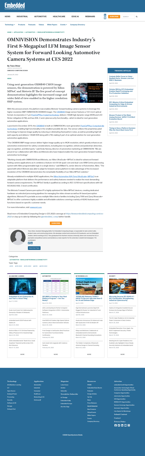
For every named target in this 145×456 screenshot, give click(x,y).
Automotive (40, 17)
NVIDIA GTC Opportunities (122, 402)
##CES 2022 (43, 266)
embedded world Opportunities (123, 384)
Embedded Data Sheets (94, 387)
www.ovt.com (36, 207)
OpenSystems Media (75, 435)
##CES (35, 266)
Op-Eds (89, 397)
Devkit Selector (92, 406)
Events (89, 418)
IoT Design (64, 397)
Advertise (118, 381)
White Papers (52, 25)
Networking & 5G (39, 397)
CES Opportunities (119, 399)
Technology (12, 381)
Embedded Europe (66, 403)
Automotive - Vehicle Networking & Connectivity (28, 260)
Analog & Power (12, 394)
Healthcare (59, 17)
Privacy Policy (119, 421)
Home (9, 32)
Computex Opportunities (121, 393)
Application (18, 32)
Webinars (90, 17)
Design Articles (92, 394)
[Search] (128, 17)
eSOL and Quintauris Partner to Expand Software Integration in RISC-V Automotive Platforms (55, 310)
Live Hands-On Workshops (122, 411)
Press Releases (92, 403)
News (89, 400)
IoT (8, 387)
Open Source (11, 391)
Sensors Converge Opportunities (124, 405)
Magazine (65, 381)
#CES (11, 266)
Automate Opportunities (121, 408)
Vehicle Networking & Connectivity (50, 32)
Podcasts (31, 25)
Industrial (22, 17)
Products (21, 25)
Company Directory (77, 25)
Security (9, 400)
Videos (41, 25)
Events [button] (63, 25)
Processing (10, 397)
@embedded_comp (49, 217)
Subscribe (114, 16)
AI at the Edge (65, 406)
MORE (22, 354)
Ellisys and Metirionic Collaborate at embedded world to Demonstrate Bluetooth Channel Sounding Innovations (88, 333)
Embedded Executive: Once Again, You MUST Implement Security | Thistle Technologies (121, 331)
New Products (91, 409)
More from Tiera (34, 248)
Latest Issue (64, 384)
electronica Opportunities (122, 396)
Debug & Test (11, 409)
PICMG (89, 384)
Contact (117, 418)
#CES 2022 (18, 266)
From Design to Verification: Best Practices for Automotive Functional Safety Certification (55, 333)
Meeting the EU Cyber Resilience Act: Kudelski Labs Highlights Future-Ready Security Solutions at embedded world (121, 343)
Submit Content (120, 414)
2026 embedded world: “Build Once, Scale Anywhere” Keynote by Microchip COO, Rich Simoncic (22, 343)
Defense (37, 400)
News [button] (7, 17)
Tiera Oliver (15, 66)
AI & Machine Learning (14, 384)
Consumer (37, 391)
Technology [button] (10, 25)
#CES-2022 (27, 266)
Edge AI (75, 17)
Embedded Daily (66, 400)
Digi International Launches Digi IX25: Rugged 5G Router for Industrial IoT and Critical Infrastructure (88, 310)
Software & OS (11, 403)
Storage (9, 406)
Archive (63, 387)
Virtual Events (91, 412)
